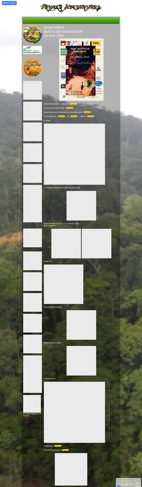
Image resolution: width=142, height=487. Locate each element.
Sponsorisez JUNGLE (54, 19)
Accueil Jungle (37, 19)
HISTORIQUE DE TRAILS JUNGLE (27, 20)
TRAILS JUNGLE (71, 19)
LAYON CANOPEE (80, 19)
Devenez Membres (45, 19)
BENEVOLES (89, 19)
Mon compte (9, 3)
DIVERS (63, 19)
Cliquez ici (73, 104)
